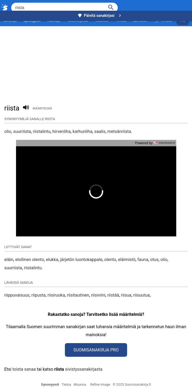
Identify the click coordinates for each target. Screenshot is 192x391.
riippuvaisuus (16, 295)
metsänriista (119, 131)
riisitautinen (78, 295)
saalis (99, 131)
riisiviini (98, 295)
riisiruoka (56, 295)
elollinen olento (29, 259)
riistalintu (41, 131)
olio (7, 131)
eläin (8, 259)
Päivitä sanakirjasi (99, 15)
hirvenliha (61, 131)
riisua (126, 295)
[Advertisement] (96, 57)
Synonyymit (50, 384)
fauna (142, 259)
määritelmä (42, 108)
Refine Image (100, 384)
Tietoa (66, 384)
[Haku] (111, 6)
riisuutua (141, 295)
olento (110, 259)
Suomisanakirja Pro (96, 349)
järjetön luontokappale (81, 259)
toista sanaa (24, 369)
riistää (113, 295)
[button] (66, 191)
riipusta (39, 295)
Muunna (80, 384)
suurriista (22, 131)
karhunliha (82, 131)
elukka (52, 259)
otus (154, 259)
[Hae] (57, 8)
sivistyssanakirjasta (84, 369)
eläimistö (126, 259)
